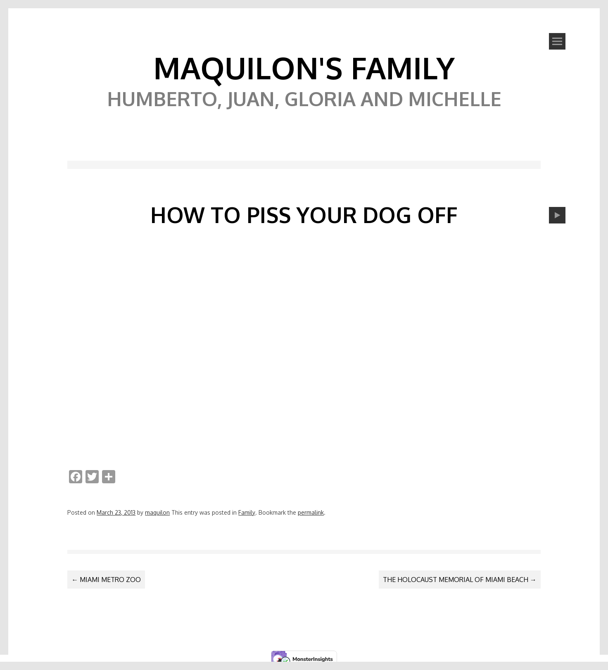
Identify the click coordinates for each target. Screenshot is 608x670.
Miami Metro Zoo (106, 579)
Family (246, 512)
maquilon (157, 512)
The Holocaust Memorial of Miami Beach (460, 579)
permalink (311, 512)
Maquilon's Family (304, 67)
